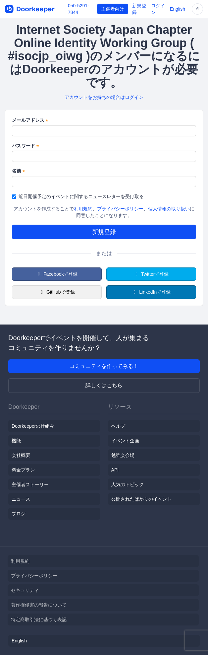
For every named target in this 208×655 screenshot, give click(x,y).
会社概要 (21, 455)
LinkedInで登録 (151, 292)
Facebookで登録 (57, 274)
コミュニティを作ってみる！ (104, 366)
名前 (18, 171)
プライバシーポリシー (120, 208)
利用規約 (83, 208)
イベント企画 (125, 440)
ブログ (19, 513)
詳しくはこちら (104, 385)
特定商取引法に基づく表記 (39, 619)
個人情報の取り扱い (169, 208)
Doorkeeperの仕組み (33, 426)
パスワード (25, 146)
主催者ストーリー (30, 484)
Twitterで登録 (151, 274)
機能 (16, 440)
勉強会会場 (122, 455)
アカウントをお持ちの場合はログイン (104, 97)
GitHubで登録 (57, 292)
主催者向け (112, 9)
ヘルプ (118, 426)
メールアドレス (30, 120)
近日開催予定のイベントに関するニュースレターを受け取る (78, 196)
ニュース (21, 499)
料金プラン (23, 470)
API (115, 470)
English (177, 9)
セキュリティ (25, 590)
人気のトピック (127, 484)
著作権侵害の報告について (39, 605)
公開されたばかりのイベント (141, 499)
